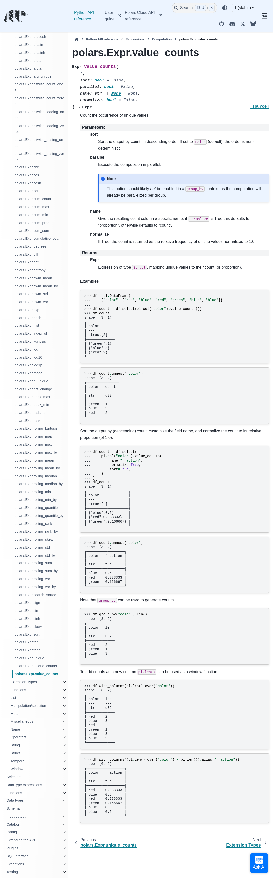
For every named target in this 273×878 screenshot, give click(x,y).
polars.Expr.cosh (27, 183)
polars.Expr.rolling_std (32, 547)
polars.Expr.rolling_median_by (38, 484)
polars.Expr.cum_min (31, 215)
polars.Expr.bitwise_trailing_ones (38, 143)
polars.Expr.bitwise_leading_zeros (39, 129)
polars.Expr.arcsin (28, 45)
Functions (18, 690)
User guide (109, 15)
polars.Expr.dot (26, 262)
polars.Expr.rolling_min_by (35, 500)
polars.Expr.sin (26, 611)
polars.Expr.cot (26, 191)
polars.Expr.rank (27, 421)
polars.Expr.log (26, 349)
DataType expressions (24, 785)
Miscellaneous (21, 721)
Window (16, 769)
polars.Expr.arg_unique (32, 76)
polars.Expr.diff (26, 254)
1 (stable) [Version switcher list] (242, 8)
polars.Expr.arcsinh (29, 53)
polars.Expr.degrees (30, 246)
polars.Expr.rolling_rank (33, 524)
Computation (162, 39)
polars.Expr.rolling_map (33, 436)
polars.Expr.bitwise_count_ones (38, 87)
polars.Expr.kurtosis (30, 341)
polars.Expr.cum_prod (31, 223)
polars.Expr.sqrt (26, 634)
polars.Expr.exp (26, 310)
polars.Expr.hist (26, 325)
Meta (14, 714)
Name (15, 729)
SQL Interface (17, 856)
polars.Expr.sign (27, 603)
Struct (15, 753)
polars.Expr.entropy (29, 270)
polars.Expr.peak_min (31, 405)
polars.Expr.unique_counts (35, 666)
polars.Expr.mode (28, 373)
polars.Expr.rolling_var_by (35, 587)
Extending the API (20, 840)
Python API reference (84, 15)
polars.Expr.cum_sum (31, 231)
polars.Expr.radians (29, 413)
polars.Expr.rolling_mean (34, 460)
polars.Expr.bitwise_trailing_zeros (39, 156)
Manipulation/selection (28, 706)
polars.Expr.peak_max (32, 397)
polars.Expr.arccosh (30, 37)
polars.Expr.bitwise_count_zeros (39, 101)
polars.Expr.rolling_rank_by (36, 531)
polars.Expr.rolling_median (35, 476)
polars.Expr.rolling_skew (33, 539)
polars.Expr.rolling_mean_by (37, 468)
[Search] (194, 8)
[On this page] (264, 16)
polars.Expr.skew (28, 627)
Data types (15, 800)
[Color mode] (225, 8)
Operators (18, 737)
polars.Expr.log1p (28, 365)
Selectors (13, 777)
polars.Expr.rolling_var (32, 579)
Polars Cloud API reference (140, 15)
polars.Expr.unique (29, 658)
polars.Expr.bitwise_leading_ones (39, 115)
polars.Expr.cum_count (32, 199)
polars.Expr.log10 (28, 357)
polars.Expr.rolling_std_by (35, 555)
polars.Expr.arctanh (29, 68)
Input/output (15, 816)
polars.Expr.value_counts (36, 674)
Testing (12, 872)
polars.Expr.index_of (30, 333)
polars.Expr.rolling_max (33, 444)
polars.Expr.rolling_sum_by (36, 571)
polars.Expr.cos (26, 175)
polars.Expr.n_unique (31, 381)
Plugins (12, 848)
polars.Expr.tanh (27, 650)
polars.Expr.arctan (28, 61)
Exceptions (15, 864)
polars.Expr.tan (26, 642)
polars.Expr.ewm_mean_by (36, 286)
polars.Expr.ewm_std (31, 294)
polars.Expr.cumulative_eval (36, 238)
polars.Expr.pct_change (33, 389)
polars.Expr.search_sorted (35, 595)
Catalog (12, 824)
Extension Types (23, 682)
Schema (13, 808)
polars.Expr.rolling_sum (33, 563)
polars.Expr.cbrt (26, 167)
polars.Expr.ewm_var (31, 302)
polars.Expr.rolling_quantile (36, 508)
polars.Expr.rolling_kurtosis (35, 428)
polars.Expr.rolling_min (32, 492)
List (13, 698)
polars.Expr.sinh (27, 619)
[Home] (76, 39)
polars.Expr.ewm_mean (33, 278)
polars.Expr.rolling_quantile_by (38, 516)
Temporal (17, 761)
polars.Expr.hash (27, 318)
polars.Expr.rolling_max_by (36, 452)
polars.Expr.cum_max (31, 207)
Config (11, 832)
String (15, 745)
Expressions (135, 39)
